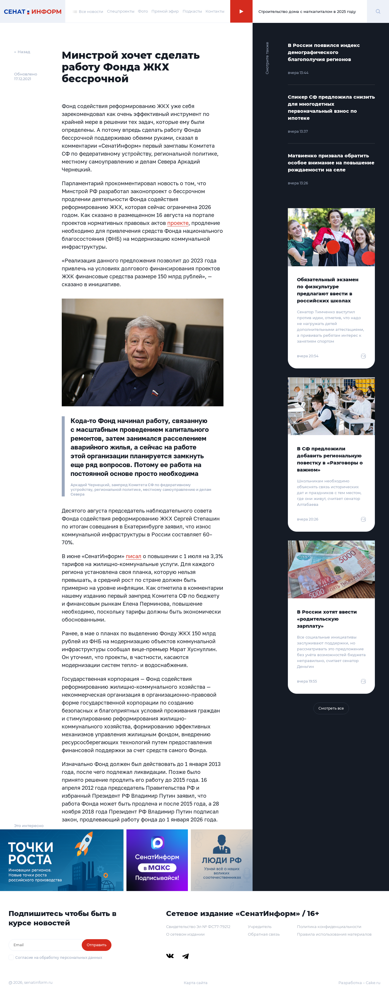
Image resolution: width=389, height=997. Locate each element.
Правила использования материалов (334, 934)
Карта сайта (196, 982)
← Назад (22, 51)
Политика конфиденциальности (329, 926)
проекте (177, 223)
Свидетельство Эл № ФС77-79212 (198, 926)
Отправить (96, 945)
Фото (143, 11)
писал (133, 556)
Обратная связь (264, 934)
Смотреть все (331, 708)
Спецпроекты (120, 11)
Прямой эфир (165, 11)
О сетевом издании (185, 934)
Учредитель (259, 926)
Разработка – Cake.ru (359, 982)
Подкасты (192, 11)
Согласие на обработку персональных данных (58, 957)
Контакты (215, 11)
